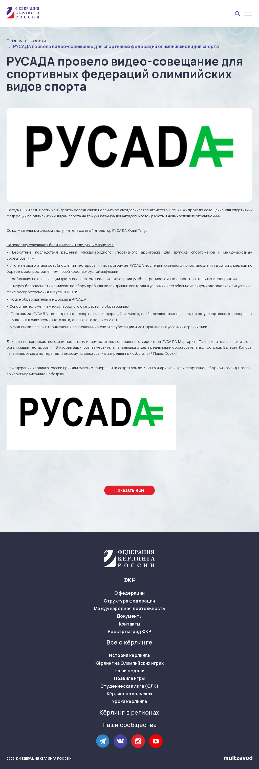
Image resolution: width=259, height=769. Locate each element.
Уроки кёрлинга (129, 701)
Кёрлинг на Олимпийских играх (129, 663)
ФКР (129, 580)
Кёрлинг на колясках (129, 694)
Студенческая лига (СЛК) (129, 686)
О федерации (129, 593)
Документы (129, 616)
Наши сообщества (129, 724)
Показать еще (129, 490)
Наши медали (129, 671)
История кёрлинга (129, 655)
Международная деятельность (129, 608)
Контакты (129, 624)
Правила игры (129, 678)
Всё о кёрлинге (129, 642)
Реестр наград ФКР (129, 631)
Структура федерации (129, 601)
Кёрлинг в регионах (129, 712)
